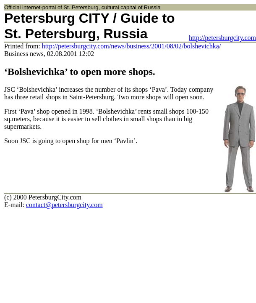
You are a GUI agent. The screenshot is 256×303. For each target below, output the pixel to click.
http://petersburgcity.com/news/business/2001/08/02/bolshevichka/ (131, 46)
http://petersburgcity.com (222, 37)
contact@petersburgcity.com (64, 204)
